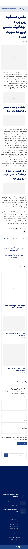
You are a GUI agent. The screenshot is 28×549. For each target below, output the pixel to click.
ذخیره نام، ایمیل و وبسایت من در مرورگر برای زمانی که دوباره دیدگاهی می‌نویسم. (14, 438)
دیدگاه (25, 397)
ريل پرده (20, 232)
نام (26, 413)
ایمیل (25, 421)
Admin (21, 228)
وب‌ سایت (24, 428)
